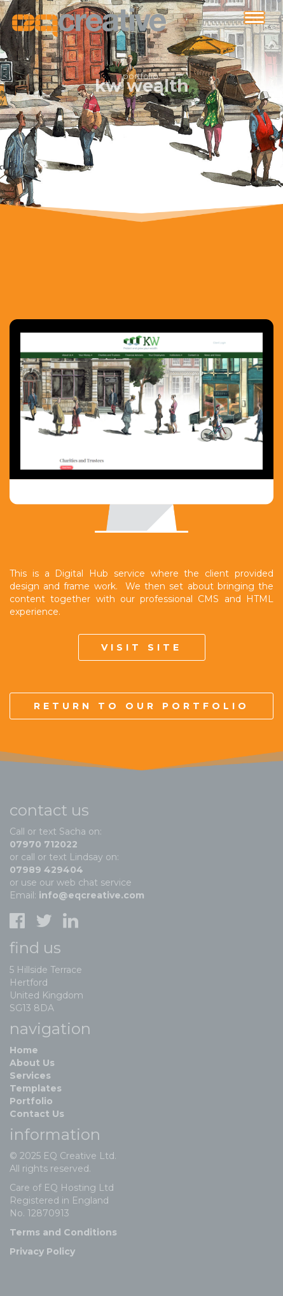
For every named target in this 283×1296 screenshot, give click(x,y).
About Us (32, 1063)
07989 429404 (46, 869)
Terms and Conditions (63, 1232)
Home (24, 1050)
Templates (36, 1088)
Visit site (141, 647)
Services (30, 1075)
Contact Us (37, 1114)
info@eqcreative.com (91, 895)
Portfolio (31, 1101)
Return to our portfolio (141, 706)
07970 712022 (44, 844)
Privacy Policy (42, 1251)
